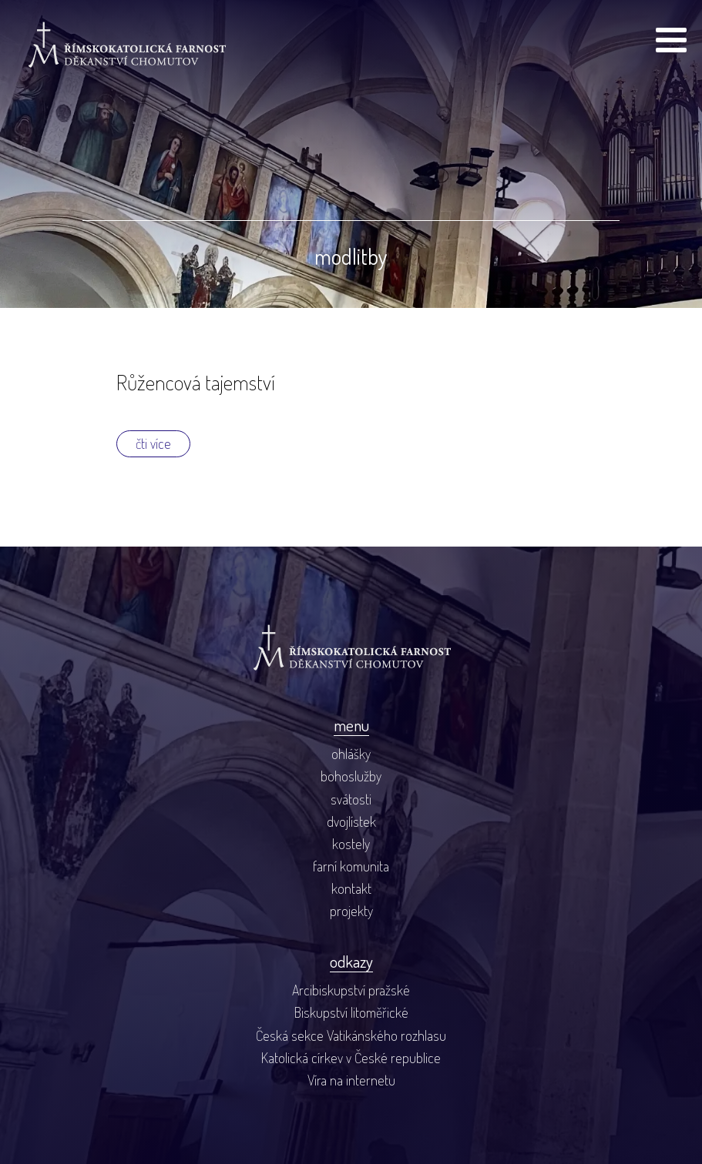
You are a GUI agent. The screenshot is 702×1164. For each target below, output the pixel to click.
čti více (153, 443)
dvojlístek (351, 821)
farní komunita (351, 866)
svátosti (351, 799)
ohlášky (351, 753)
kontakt (351, 888)
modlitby (351, 256)
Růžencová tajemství (195, 382)
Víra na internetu (351, 1080)
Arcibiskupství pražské (351, 989)
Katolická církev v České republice (351, 1057)
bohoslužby (351, 775)
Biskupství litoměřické (351, 1012)
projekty (351, 910)
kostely (351, 843)
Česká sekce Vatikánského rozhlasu (351, 1035)
